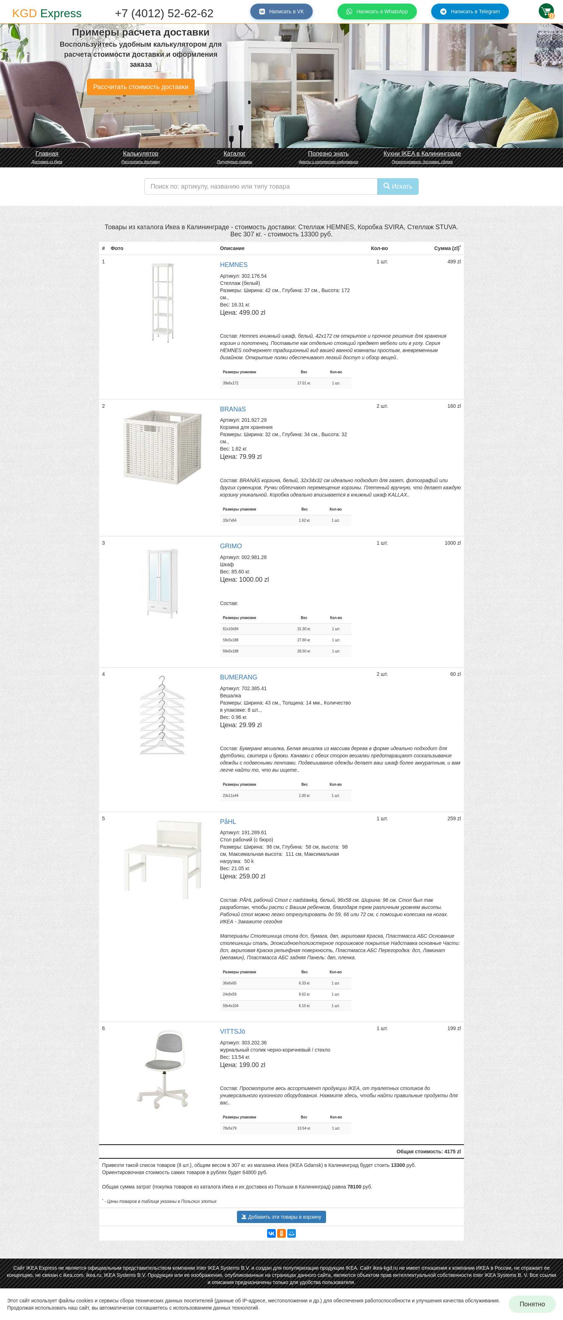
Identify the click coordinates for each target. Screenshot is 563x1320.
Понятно (532, 1304)
